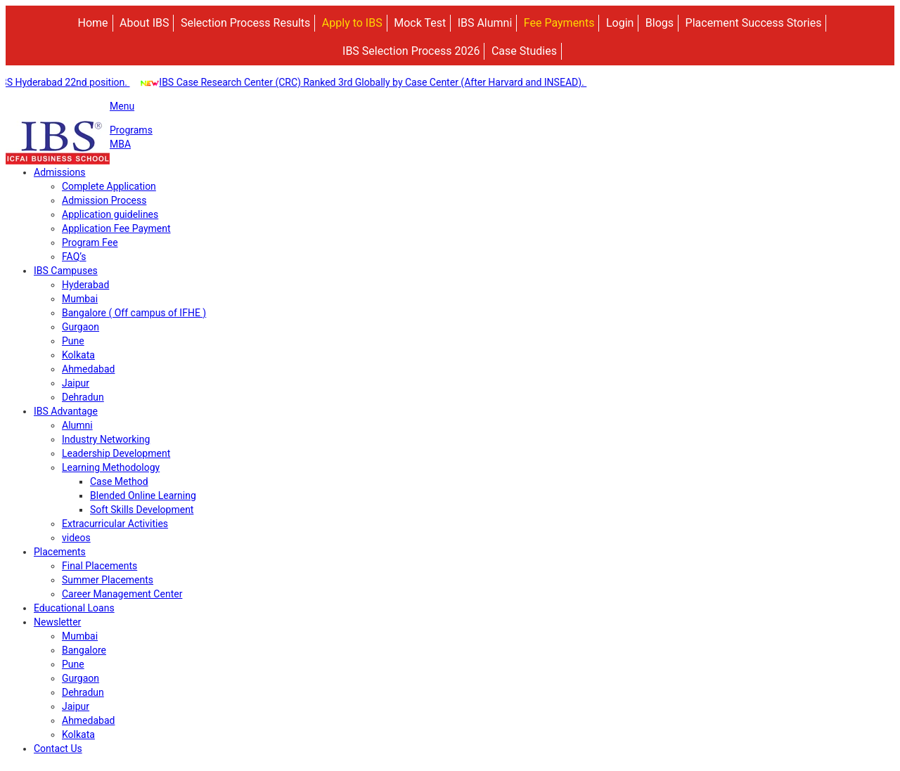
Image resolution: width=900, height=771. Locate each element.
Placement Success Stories (754, 23)
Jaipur (75, 383)
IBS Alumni (485, 23)
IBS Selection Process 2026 (411, 51)
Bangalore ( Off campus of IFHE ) (134, 312)
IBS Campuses (66, 270)
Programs (131, 130)
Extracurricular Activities (115, 523)
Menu (122, 106)
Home (93, 23)
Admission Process (104, 200)
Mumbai (80, 298)
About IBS (144, 23)
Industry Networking (106, 439)
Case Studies (524, 51)
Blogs (659, 23)
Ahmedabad (88, 369)
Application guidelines (110, 214)
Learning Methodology (111, 467)
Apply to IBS (352, 23)
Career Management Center (122, 594)
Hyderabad (85, 284)
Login (620, 23)
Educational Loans (74, 608)
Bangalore (84, 650)
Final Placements (99, 565)
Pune (73, 340)
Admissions (60, 172)
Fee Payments (559, 23)
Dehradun (83, 397)
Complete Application (109, 186)
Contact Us (58, 748)
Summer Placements (107, 579)
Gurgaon (80, 326)
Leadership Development (116, 453)
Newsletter (57, 622)
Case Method (119, 481)
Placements (60, 551)
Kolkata (78, 355)
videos (76, 537)
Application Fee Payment (116, 228)
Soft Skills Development (141, 509)
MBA (120, 144)
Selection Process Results (245, 23)
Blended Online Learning (143, 495)
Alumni (77, 425)
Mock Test (420, 23)
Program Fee (90, 242)
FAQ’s (74, 256)
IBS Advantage (66, 411)
